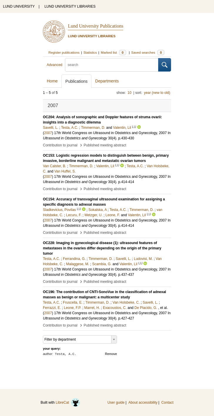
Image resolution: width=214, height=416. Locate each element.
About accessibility (143, 402)
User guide (116, 402)
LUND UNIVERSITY (19, 6)
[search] (111, 65)
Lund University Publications (95, 25)
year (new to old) (157, 93)
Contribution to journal (60, 145)
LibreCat (68, 402)
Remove (111, 354)
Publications (76, 81)
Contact (167, 402)
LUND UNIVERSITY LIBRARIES (70, 6)
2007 (48, 133)
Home (52, 81)
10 (129, 93)
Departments (107, 81)
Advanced (54, 65)
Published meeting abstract (105, 145)
